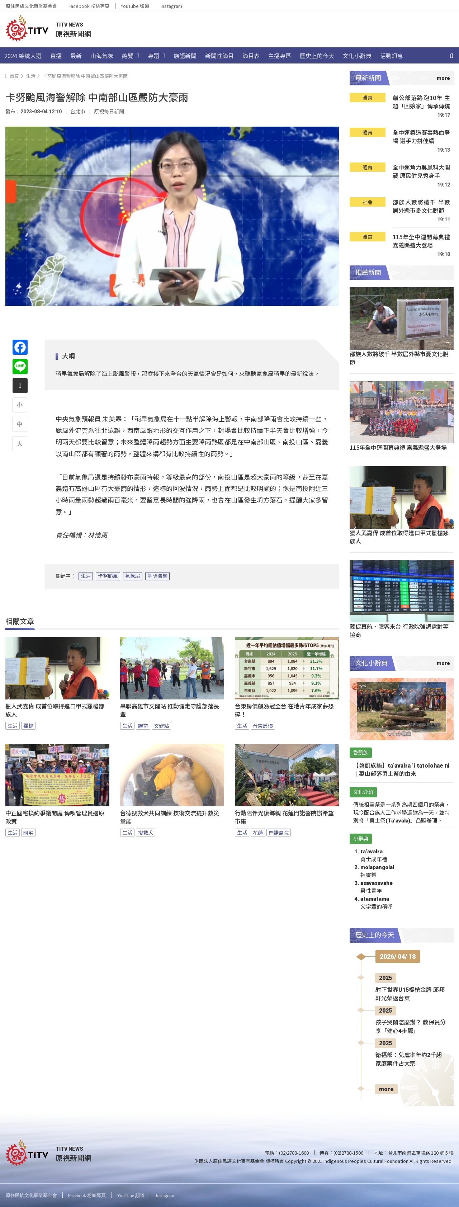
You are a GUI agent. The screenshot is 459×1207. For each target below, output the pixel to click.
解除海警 (157, 576)
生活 (86, 576)
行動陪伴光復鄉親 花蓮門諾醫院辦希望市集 (284, 817)
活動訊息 (391, 55)
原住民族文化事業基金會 (31, 6)
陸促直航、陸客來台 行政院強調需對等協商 (399, 630)
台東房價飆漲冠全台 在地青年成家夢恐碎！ (284, 710)
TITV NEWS (69, 25)
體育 (143, 725)
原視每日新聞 (109, 111)
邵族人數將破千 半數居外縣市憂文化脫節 (421, 206)
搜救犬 (145, 832)
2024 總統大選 (23, 55)
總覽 (130, 55)
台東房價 (263, 725)
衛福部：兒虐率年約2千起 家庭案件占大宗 (408, 1059)
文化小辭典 (357, 55)
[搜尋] (451, 55)
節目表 (251, 55)
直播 (56, 55)
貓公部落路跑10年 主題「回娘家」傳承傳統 (421, 102)
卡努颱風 (108, 576)
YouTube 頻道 (135, 6)
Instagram (171, 6)
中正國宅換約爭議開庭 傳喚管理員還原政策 (54, 817)
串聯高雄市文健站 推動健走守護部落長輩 (169, 710)
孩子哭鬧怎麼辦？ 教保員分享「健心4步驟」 (410, 1026)
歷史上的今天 (317, 55)
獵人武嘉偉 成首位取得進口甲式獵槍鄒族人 (54, 710)
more (386, 1089)
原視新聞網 (73, 33)
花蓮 (258, 832)
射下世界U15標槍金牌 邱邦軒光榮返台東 (410, 994)
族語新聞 (185, 55)
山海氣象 (101, 55)
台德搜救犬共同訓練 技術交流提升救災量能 (169, 817)
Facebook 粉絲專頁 (88, 6)
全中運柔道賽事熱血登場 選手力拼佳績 (421, 136)
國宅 (28, 832)
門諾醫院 (279, 832)
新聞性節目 (219, 55)
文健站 (161, 725)
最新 (76, 55)
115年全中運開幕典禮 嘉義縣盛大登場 (421, 241)
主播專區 (279, 55)
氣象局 (132, 576)
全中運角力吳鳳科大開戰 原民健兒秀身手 (421, 171)
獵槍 (28, 725)
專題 (156, 55)
